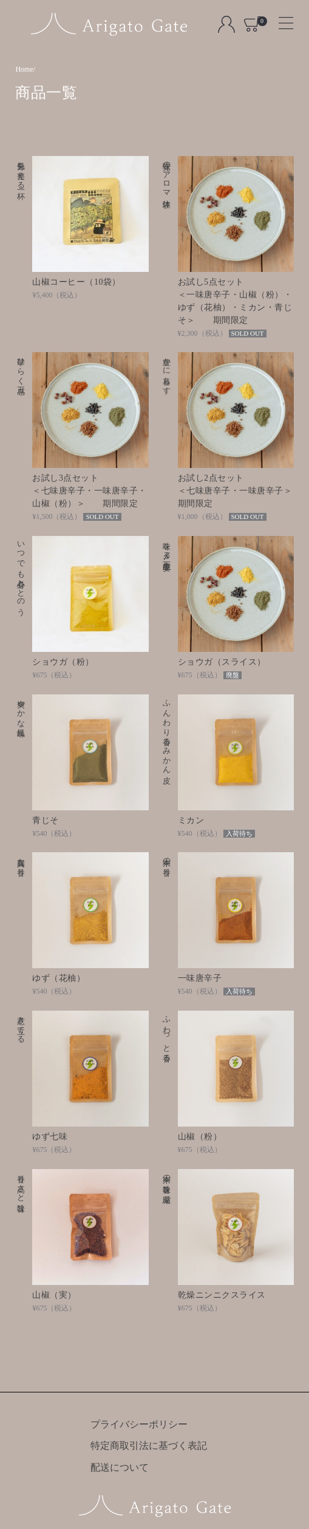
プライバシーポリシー (139, 1424)
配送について (119, 1467)
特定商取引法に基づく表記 (148, 1445)
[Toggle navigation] (281, 19)
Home (24, 69)
